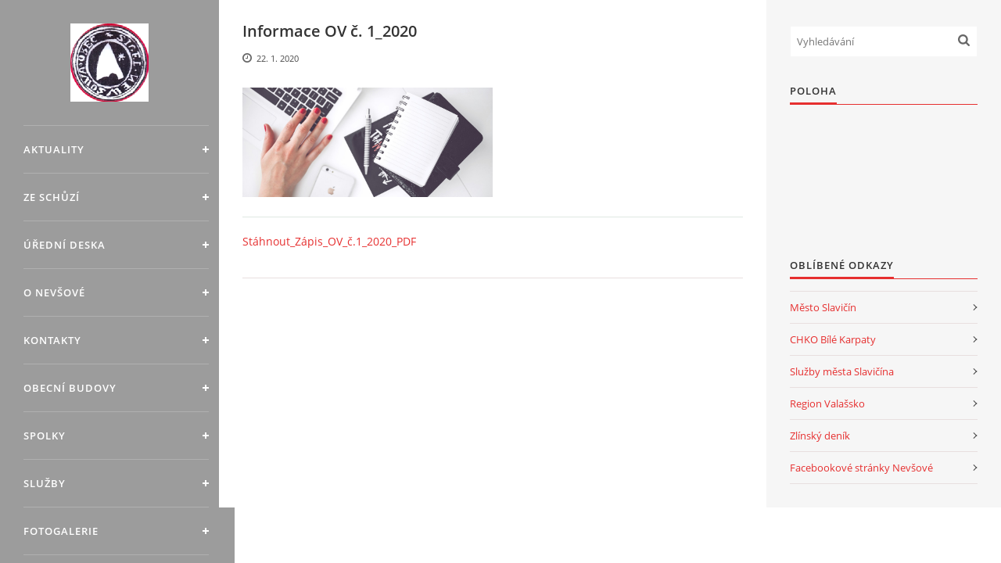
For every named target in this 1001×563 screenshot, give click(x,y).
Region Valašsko (827, 403)
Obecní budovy (70, 388)
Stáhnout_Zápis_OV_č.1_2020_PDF (329, 241)
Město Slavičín (823, 307)
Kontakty (52, 340)
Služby (44, 483)
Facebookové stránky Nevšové (861, 468)
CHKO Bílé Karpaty (833, 339)
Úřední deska (64, 245)
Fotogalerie (61, 531)
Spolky (44, 436)
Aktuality (53, 149)
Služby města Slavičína (842, 371)
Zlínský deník (820, 436)
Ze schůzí (51, 197)
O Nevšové (54, 292)
